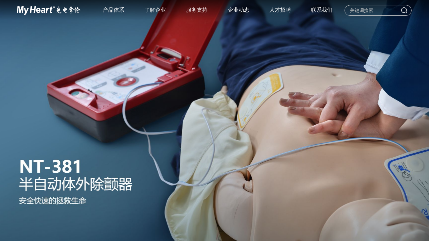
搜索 (404, 10)
